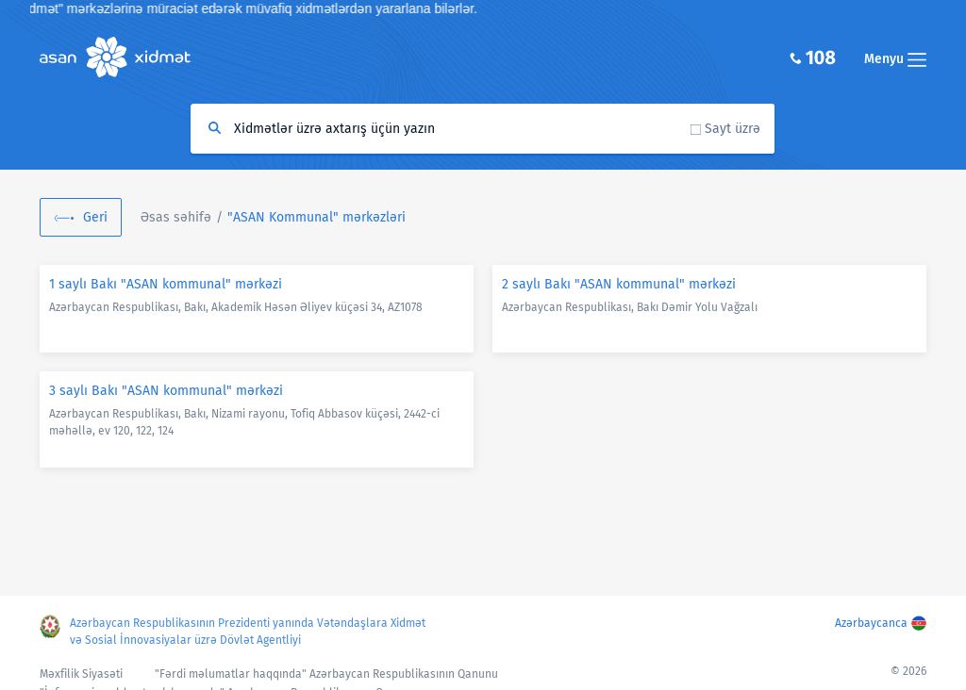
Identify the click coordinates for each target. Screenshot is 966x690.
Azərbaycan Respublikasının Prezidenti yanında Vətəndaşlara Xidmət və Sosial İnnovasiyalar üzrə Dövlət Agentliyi (247, 631)
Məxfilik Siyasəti (81, 674)
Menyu (895, 59)
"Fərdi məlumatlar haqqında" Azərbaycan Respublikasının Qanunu (326, 674)
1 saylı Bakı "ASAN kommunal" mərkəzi (165, 284)
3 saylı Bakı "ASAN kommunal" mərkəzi (166, 391)
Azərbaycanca (871, 623)
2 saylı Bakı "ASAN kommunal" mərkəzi (619, 284)
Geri (95, 217)
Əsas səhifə (176, 217)
